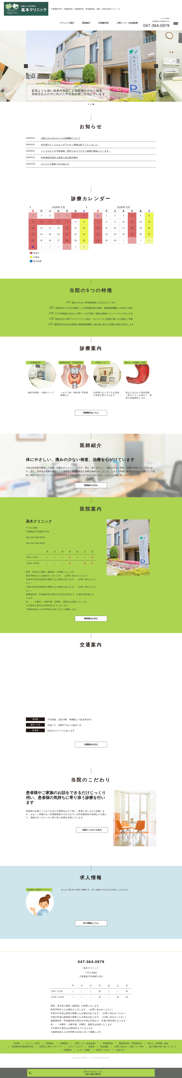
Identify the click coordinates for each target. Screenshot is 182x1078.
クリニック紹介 (67, 23)
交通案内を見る (91, 747)
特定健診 (104, 1050)
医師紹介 (86, 23)
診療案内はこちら (91, 414)
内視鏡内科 (103, 23)
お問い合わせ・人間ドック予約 (128, 1050)
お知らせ (120, 1053)
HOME (17, 1047)
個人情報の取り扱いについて (162, 1050)
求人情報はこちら (91, 926)
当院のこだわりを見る (91, 835)
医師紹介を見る (91, 487)
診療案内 (64, 1047)
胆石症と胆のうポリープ (50, 1050)
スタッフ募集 (83, 1053)
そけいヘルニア (75, 1050)
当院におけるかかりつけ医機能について (60, 138)
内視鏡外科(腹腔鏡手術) (22, 1050)
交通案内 (67, 1053)
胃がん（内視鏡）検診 (158, 1047)
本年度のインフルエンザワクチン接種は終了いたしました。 (70, 145)
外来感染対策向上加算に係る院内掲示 (59, 157)
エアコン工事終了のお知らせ (55, 164)
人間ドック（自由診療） (128, 23)
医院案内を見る (91, 621)
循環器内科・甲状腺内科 (130, 1047)
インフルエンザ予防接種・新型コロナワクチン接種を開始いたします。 (76, 151)
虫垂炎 (91, 1050)
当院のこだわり (103, 1053)
